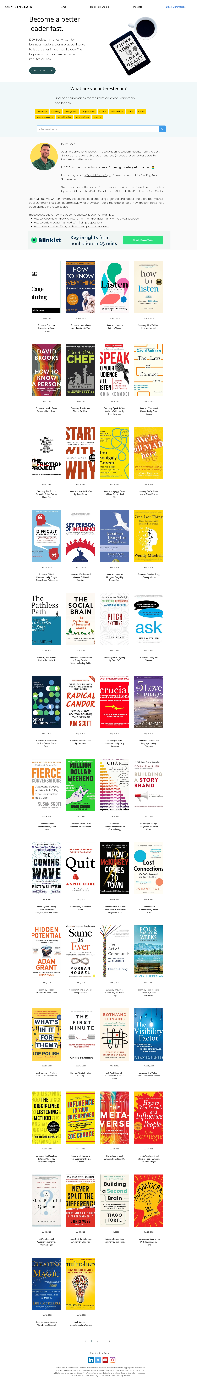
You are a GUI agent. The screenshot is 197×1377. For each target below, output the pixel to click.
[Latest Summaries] (42, 70)
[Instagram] (112, 1360)
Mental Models (64, 117)
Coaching (55, 111)
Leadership (42, 111)
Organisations (88, 111)
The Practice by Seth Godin (145, 191)
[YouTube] (105, 1360)
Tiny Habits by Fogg (99, 175)
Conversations (82, 117)
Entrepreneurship (45, 117)
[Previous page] (85, 1341)
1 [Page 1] (91, 1341)
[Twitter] (98, 1360)
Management (71, 111)
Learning (97, 117)
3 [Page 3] (103, 1341)
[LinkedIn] (91, 1360)
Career (141, 111)
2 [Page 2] (97, 1341)
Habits (131, 111)
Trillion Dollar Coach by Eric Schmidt (104, 191)
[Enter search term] (96, 129)
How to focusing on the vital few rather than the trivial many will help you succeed (86, 218)
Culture (102, 111)
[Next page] (110, 1341)
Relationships (117, 111)
